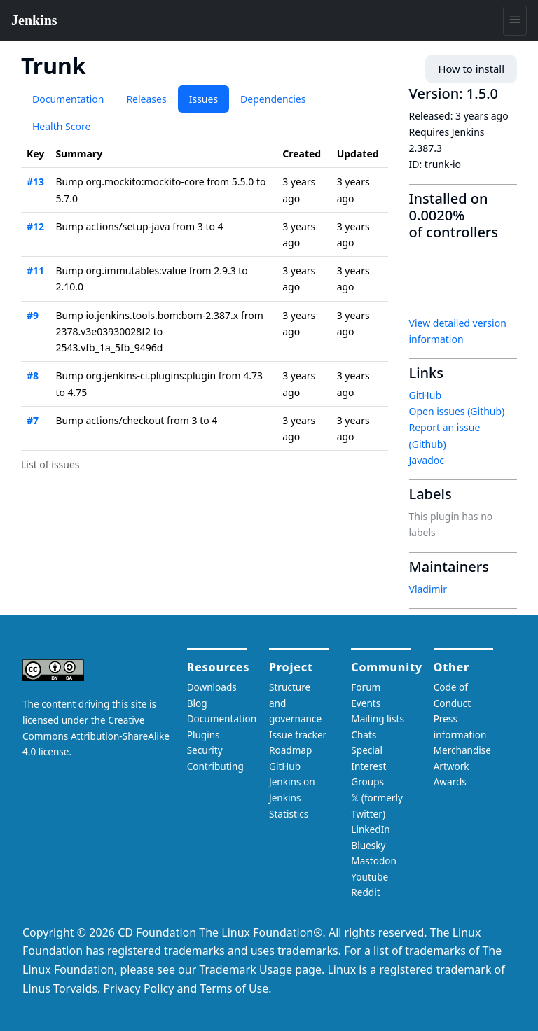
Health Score (61, 126)
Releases (146, 99)
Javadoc (426, 460)
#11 (35, 270)
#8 (33, 375)
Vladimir (428, 589)
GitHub (425, 395)
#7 (33, 420)
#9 (33, 315)
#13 (35, 181)
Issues (203, 99)
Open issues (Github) (457, 411)
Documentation (68, 99)
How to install (473, 69)
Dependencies (272, 99)
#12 (35, 226)
